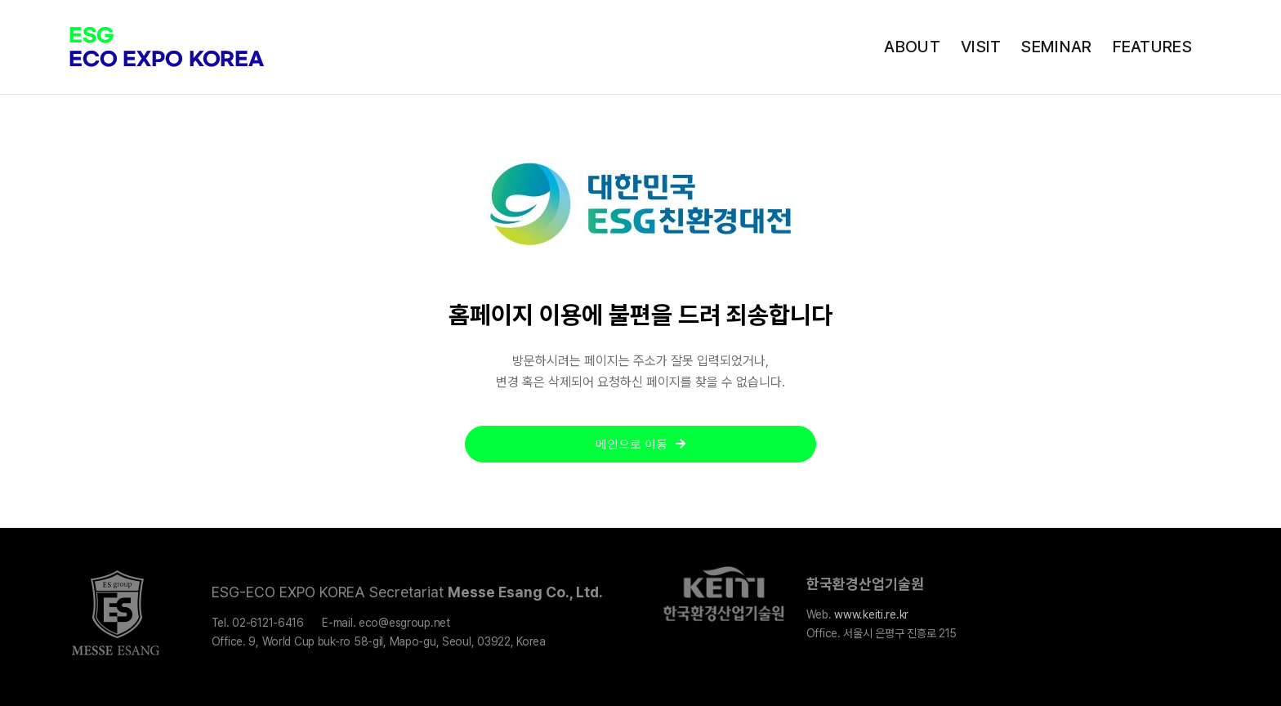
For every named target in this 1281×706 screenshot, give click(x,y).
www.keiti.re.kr (871, 614)
